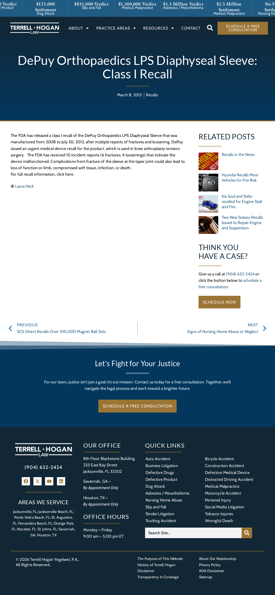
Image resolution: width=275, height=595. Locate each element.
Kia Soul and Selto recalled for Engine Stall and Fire (242, 201)
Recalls (152, 94)
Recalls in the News (238, 154)
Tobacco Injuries (219, 513)
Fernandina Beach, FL (35, 523)
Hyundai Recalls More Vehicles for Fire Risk (240, 177)
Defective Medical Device (227, 472)
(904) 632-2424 (240, 273)
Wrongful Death (219, 520)
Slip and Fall (156, 506)
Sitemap (205, 577)
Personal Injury (218, 500)
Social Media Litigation (224, 506)
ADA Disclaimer (211, 571)
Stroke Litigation (160, 513)
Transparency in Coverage (158, 577)
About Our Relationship (217, 558)
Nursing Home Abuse (164, 500)
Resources (159, 28)
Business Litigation (162, 465)
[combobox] (193, 533)
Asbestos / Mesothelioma (167, 493)
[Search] (247, 533)
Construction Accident (224, 465)
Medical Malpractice (222, 486)
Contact (190, 28)
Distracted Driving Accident (229, 479)
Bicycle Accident (219, 458)
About (79, 28)
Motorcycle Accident (223, 493)
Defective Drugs (160, 472)
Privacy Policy (210, 565)
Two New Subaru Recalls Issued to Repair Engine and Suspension (242, 222)
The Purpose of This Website (160, 558)
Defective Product (161, 479)
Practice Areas (116, 28)
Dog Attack (155, 486)
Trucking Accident (161, 520)
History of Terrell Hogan (156, 565)
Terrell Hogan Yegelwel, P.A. (54, 559)
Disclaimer (146, 571)
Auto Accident (158, 458)
